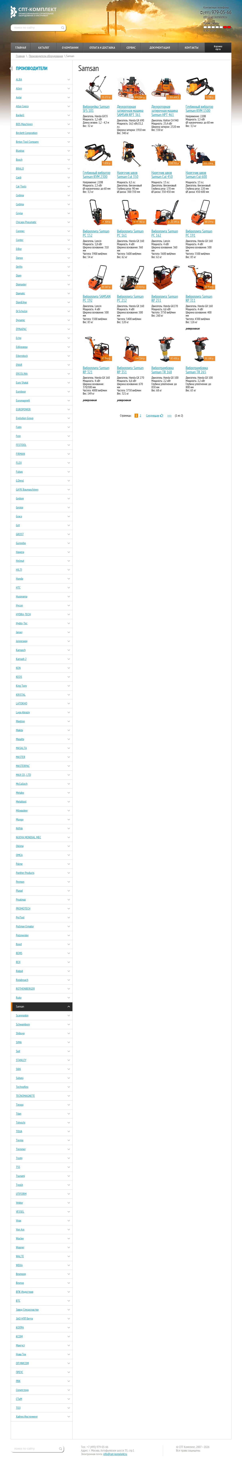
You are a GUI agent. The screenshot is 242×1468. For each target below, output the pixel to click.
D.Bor (19, 249)
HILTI (19, 570)
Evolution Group (24, 418)
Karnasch (21, 650)
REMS (19, 953)
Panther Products (25, 873)
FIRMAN (20, 454)
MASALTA (21, 748)
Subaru (19, 1078)
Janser (19, 632)
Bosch (19, 160)
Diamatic (20, 293)
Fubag (19, 472)
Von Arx (20, 1230)
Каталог (43, 48)
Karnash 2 (21, 659)
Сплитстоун (22, 1390)
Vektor (19, 1203)
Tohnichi (20, 1123)
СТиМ (19, 1399)
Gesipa (19, 507)
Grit (18, 525)
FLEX (19, 463)
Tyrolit (19, 1185)
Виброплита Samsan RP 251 (164, 299)
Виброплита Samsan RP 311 (199, 299)
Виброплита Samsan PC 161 (130, 233)
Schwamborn (23, 1024)
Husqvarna (21, 597)
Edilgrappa (21, 347)
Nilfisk (19, 828)
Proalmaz (21, 900)
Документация (159, 48)
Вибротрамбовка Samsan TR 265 (197, 370)
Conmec (20, 231)
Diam (18, 276)
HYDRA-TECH (23, 614)
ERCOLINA (22, 374)
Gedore (20, 499)
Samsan (20, 1007)
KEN (18, 668)
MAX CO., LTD (23, 775)
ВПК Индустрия (24, 1292)
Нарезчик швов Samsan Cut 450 (162, 175)
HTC (18, 588)
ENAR (19, 365)
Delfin (19, 267)
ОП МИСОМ (22, 1363)
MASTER (20, 757)
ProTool (20, 917)
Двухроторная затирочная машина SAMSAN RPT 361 (130, 111)
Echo (18, 338)
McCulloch (21, 784)
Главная (20, 48)
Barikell (20, 115)
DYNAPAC (21, 329)
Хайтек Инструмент (27, 1417)
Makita (19, 730)
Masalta (20, 739)
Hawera (20, 552)
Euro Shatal (22, 383)
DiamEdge (21, 302)
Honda (19, 579)
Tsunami (20, 1176)
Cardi (18, 178)
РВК (18, 1381)
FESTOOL (21, 445)
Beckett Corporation (26, 133)
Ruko (18, 998)
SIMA (19, 1042)
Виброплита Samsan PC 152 (96, 233)
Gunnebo (21, 543)
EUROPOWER (23, 409)
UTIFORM (21, 1194)
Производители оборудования (46, 56)
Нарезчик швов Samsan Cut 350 (127, 175)
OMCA (19, 855)
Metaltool (21, 802)
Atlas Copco (22, 106)
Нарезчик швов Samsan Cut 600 (196, 175)
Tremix (19, 1140)
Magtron (20, 721)
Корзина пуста (218, 48)
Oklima (19, 846)
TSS (18, 1167)
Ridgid (19, 971)
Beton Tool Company (27, 142)
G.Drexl (20, 481)
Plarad (19, 891)
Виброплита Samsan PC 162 (164, 233)
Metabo (20, 793)
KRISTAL (21, 695)
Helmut (20, 561)
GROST (20, 534)
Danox (19, 258)
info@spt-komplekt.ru (215, 17)
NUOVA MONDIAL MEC (28, 837)
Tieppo (19, 1105)
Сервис (131, 48)
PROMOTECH (23, 909)
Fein (18, 436)
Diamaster (21, 284)
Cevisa (19, 213)
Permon (20, 882)
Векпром (21, 1274)
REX (18, 962)
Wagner (20, 1247)
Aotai (18, 97)
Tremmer (21, 1149)
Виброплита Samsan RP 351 (130, 370)
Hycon (19, 605)
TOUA (19, 1131)
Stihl (18, 1069)
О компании (70, 48)
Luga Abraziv (23, 712)
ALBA (19, 80)
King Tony (21, 686)
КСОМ (19, 1336)
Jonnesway (21, 641)
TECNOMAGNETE (25, 1096)
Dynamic (20, 320)
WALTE (20, 1256)
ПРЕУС (19, 1372)
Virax (18, 1221)
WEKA (19, 1265)
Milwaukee (22, 811)
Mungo (19, 819)
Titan (18, 1114)
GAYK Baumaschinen (27, 490)
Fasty (18, 427)
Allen (19, 88)
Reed (19, 944)
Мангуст (20, 1345)
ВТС (18, 1301)
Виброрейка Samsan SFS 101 (96, 109)
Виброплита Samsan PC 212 (130, 299)
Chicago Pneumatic (26, 222)
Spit (18, 1051)
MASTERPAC (23, 766)
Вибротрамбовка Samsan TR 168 (162, 370)
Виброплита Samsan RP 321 (96, 370)
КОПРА (20, 1328)
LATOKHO (21, 703)
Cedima (20, 195)
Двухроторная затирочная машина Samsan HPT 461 (164, 111)
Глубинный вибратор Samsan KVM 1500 (199, 109)
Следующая (155, 416)
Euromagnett (23, 401)
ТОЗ (18, 1408)
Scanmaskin (22, 1015)
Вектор (20, 1283)
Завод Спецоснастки (27, 1310)
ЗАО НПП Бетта (24, 1319)
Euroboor (21, 392)
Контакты (191, 48)
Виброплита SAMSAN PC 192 (96, 299)
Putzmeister (22, 935)
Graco (19, 516)
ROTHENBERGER (25, 989)
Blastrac (20, 151)
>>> (169, 416)
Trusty (19, 1158)
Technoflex (22, 1087)
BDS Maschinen (24, 124)
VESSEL (20, 1212)
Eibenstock (22, 356)
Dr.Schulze (21, 311)
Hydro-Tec (21, 623)
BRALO (20, 169)
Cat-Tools (21, 186)
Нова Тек (21, 1354)
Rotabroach (22, 980)
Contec (19, 240)
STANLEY (21, 1060)
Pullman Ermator (25, 926)
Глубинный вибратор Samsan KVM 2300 (96, 175)
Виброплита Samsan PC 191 (199, 233)
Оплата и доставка (102, 48)
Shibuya (20, 1033)
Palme (19, 864)
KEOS (19, 677)
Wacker (20, 1238)
